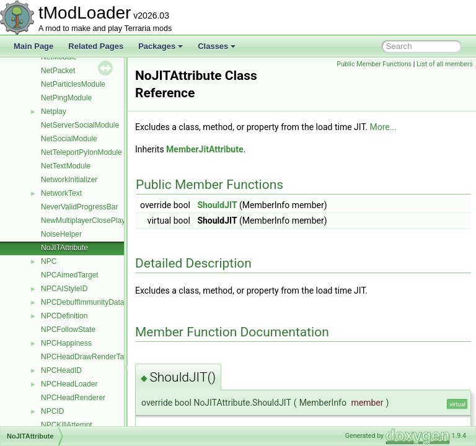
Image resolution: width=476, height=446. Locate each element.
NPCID (52, 411)
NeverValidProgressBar (79, 207)
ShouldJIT (248, 205)
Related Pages (95, 46)
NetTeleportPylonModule (81, 152)
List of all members (444, 64)
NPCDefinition (64, 316)
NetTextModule (65, 166)
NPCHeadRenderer (73, 397)
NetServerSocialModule (80, 125)
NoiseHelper (61, 234)
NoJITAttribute (64, 247)
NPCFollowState (68, 329)
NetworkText (61, 193)
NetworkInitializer (69, 179)
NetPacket (58, 70)
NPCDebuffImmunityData (83, 302)
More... (413, 127)
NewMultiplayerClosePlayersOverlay (101, 220)
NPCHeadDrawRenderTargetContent (102, 356)
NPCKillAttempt (66, 425)
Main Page (33, 46)
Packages (160, 46)
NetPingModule (66, 98)
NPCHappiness (66, 343)
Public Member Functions (374, 64)
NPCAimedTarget (70, 275)
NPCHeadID (61, 370)
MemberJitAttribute (235, 149)
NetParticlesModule (73, 84)
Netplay (53, 111)
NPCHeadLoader (69, 384)
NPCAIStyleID (64, 288)
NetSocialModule (69, 138)
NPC (48, 261)
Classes (217, 46)
